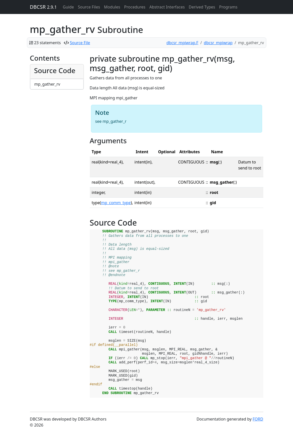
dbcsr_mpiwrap (218, 42)
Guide (68, 7)
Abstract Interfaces (167, 7)
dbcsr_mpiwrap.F (182, 42)
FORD (258, 419)
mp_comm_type (116, 202)
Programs (228, 7)
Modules (112, 7)
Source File (80, 42)
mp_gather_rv (47, 84)
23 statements (47, 42)
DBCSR (43, 6)
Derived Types (202, 7)
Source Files (89, 7)
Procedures (134, 7)
